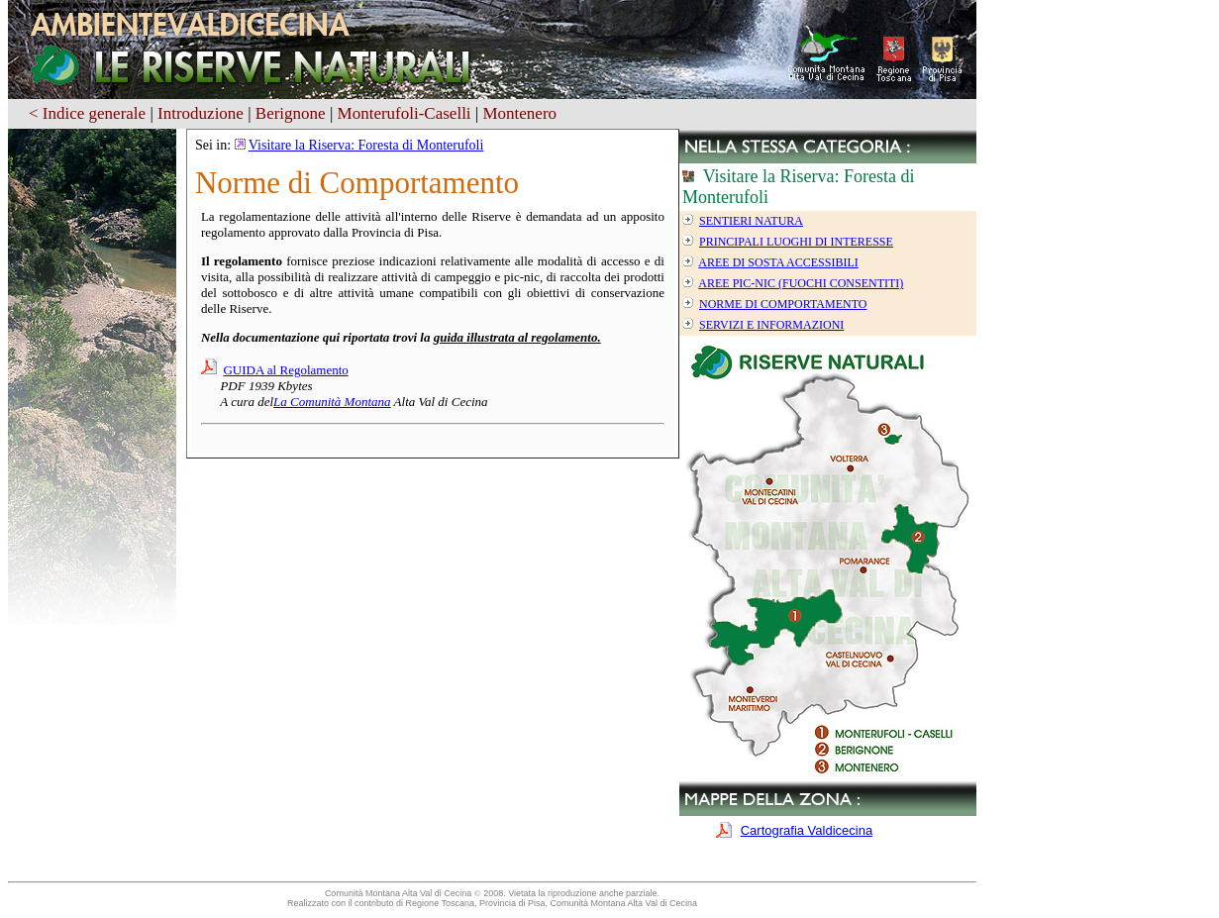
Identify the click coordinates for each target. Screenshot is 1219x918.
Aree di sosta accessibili (778, 262)
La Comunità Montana (331, 401)
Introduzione (200, 113)
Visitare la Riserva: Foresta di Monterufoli (366, 145)
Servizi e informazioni (771, 325)
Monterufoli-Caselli (404, 113)
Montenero (519, 113)
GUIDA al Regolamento (285, 369)
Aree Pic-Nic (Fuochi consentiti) (800, 283)
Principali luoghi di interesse (796, 242)
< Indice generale (87, 113)
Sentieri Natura (751, 221)
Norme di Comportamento (782, 304)
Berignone (290, 113)
